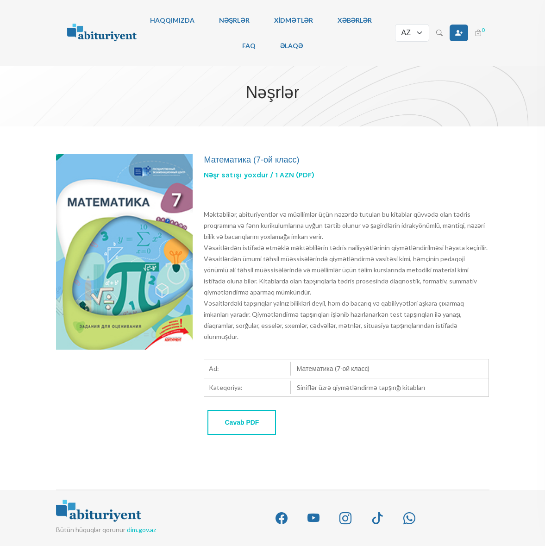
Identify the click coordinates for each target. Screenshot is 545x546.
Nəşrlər (234, 20)
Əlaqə (291, 46)
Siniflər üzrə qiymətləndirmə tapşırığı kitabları (361, 387)
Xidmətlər (293, 20)
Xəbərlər (355, 20)
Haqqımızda (172, 20)
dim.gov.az (141, 529)
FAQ (249, 46)
